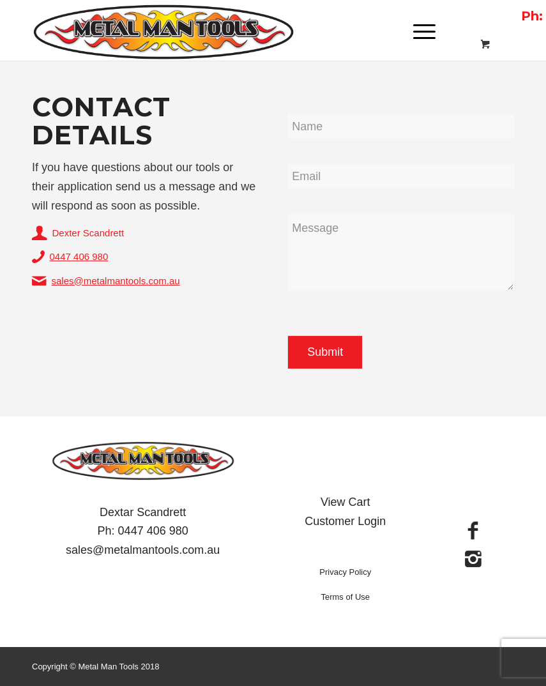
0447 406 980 (79, 256)
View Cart (345, 502)
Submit (325, 352)
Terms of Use (345, 597)
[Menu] (418, 32)
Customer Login (345, 521)
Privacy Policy (345, 572)
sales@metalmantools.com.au (116, 280)
